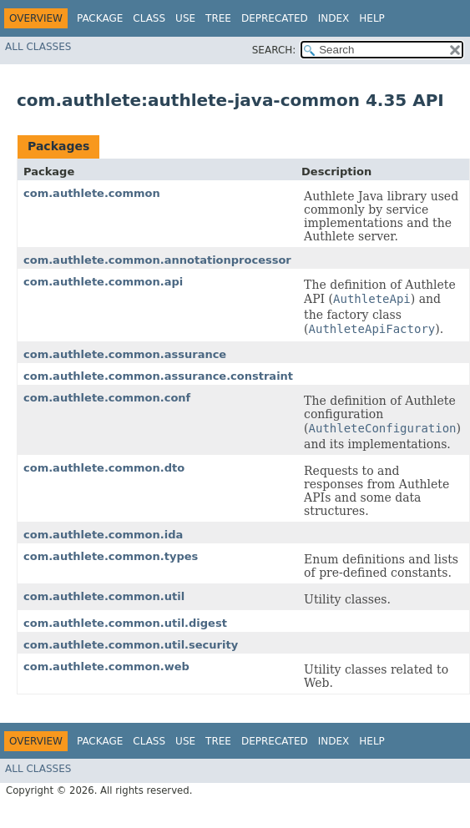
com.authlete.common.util (103, 596)
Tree (218, 18)
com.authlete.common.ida (103, 534)
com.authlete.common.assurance (124, 354)
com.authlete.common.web (106, 666)
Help (372, 18)
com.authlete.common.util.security (130, 645)
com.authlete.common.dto (103, 468)
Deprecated (274, 18)
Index (334, 18)
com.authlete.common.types (110, 556)
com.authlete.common (91, 193)
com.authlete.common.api (103, 281)
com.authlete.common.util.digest (125, 623)
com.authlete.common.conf (106, 397)
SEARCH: (274, 50)
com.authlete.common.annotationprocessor (157, 260)
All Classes (38, 47)
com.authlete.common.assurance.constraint (158, 376)
